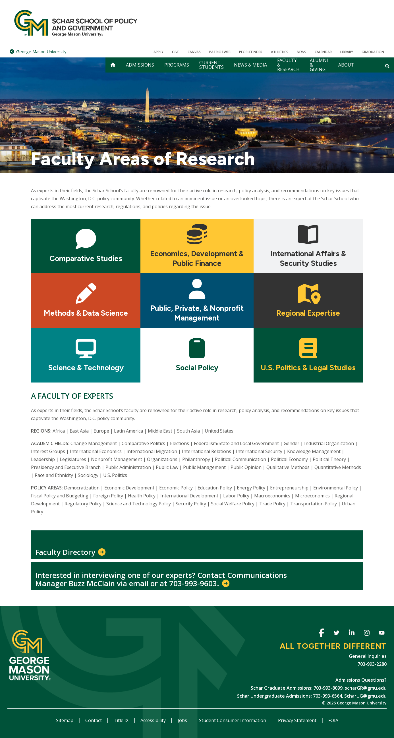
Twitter (336, 634)
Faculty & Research (288, 65)
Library (346, 51)
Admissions (140, 65)
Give (175, 51)
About (346, 65)
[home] (112, 65)
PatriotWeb (220, 51)
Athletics (279, 51)
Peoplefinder (250, 51)
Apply (158, 51)
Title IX (122, 720)
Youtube (382, 634)
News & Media (250, 65)
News (301, 51)
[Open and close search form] (387, 65)
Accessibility (153, 720)
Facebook (321, 634)
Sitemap (65, 720)
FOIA (333, 720)
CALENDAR (323, 51)
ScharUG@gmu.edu (365, 696)
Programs (176, 65)
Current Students (211, 64)
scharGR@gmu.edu (366, 688)
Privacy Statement (298, 720)
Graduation (373, 51)
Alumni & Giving (319, 65)
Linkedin (351, 634)
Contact (94, 720)
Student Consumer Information (233, 720)
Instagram (367, 634)
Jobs (183, 720)
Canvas (194, 51)
